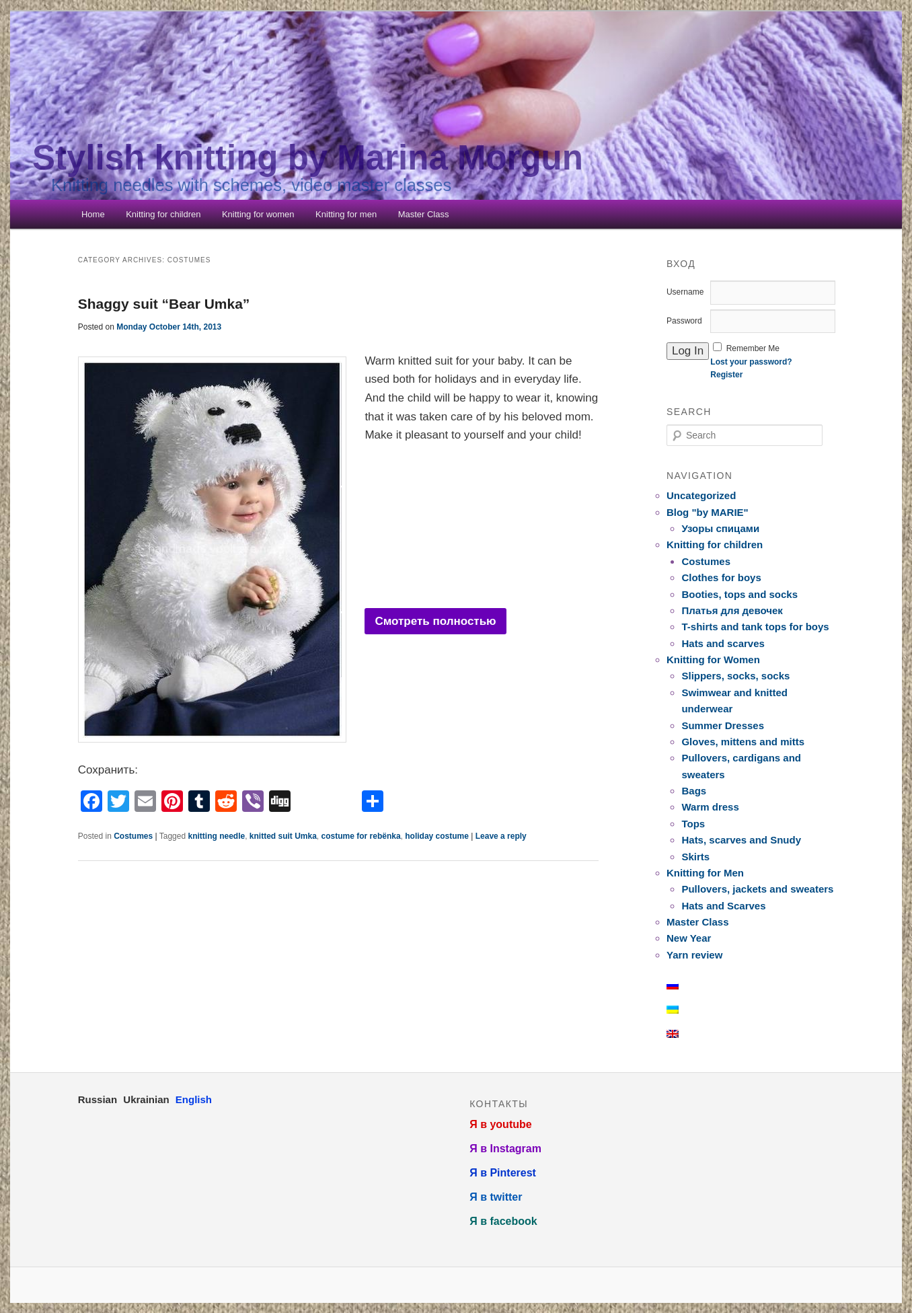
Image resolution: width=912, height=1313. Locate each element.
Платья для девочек (731, 610)
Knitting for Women (713, 659)
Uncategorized (701, 495)
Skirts (695, 856)
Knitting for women (258, 214)
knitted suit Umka (283, 836)
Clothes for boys (721, 577)
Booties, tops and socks (739, 594)
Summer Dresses (722, 725)
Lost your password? (751, 362)
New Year (689, 938)
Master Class (423, 214)
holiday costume (437, 836)
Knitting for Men (705, 872)
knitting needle (216, 836)
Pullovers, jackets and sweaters (757, 889)
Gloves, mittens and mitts (742, 741)
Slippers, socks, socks (735, 675)
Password (684, 321)
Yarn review (694, 955)
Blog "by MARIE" (708, 512)
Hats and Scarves (723, 905)
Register (726, 374)
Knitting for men (346, 214)
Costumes (133, 836)
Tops (693, 823)
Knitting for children (163, 214)
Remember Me (753, 348)
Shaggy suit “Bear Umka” (164, 303)
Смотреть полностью (435, 621)
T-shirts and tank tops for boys (755, 626)
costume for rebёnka (361, 836)
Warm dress (709, 807)
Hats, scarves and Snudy (741, 840)
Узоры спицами (720, 528)
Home (93, 214)
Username (685, 292)
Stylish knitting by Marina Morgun (307, 158)
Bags (693, 790)
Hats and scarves (722, 643)
